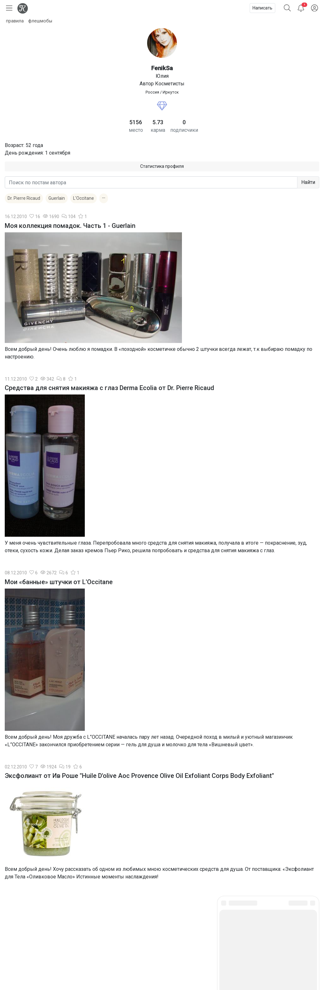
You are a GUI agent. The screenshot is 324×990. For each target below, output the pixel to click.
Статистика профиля (162, 166)
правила (15, 21)
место (136, 130)
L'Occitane (83, 198)
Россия (152, 92)
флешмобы (40, 21)
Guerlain (56, 198)
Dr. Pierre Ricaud (24, 198)
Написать (262, 7)
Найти (308, 182)
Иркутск (171, 92)
